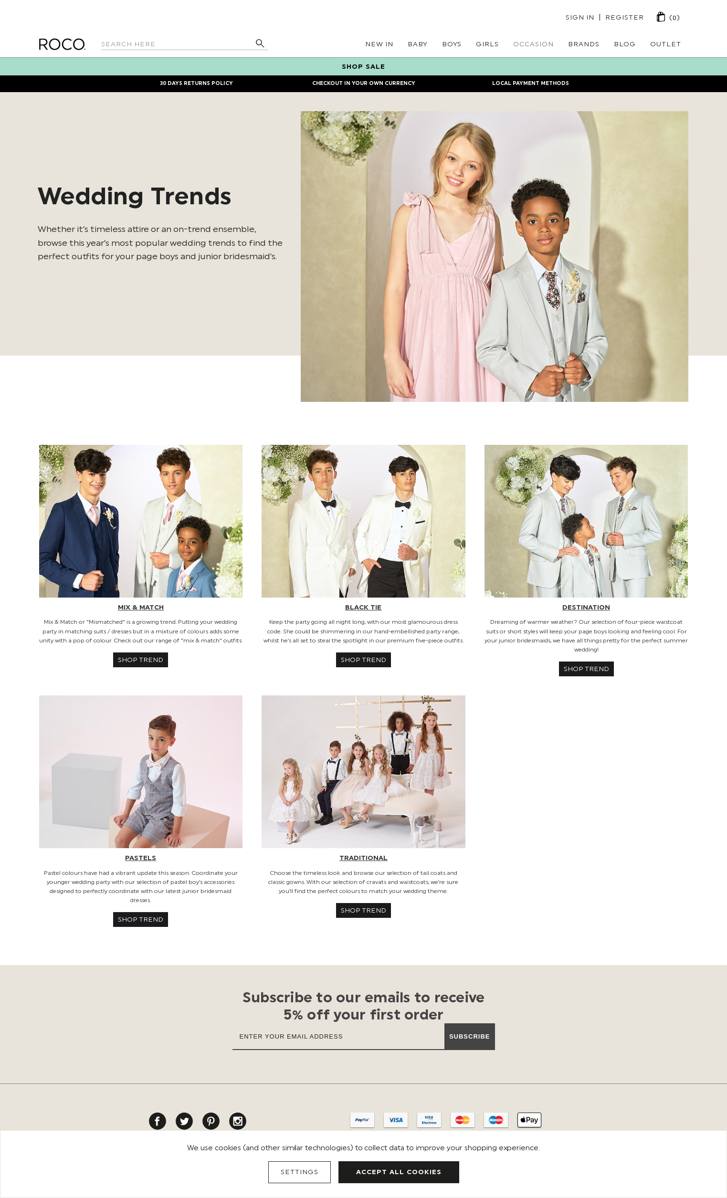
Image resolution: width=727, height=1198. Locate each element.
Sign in (580, 17)
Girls (487, 44)
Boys (452, 44)
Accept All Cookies (399, 1172)
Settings (299, 1172)
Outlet (665, 44)
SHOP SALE (363, 67)
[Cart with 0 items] (661, 16)
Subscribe (469, 1036)
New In (379, 44)
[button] (141, 521)
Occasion (533, 44)
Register (624, 17)
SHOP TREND (140, 660)
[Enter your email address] (338, 1036)
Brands (584, 44)
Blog (625, 44)
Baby (418, 44)
